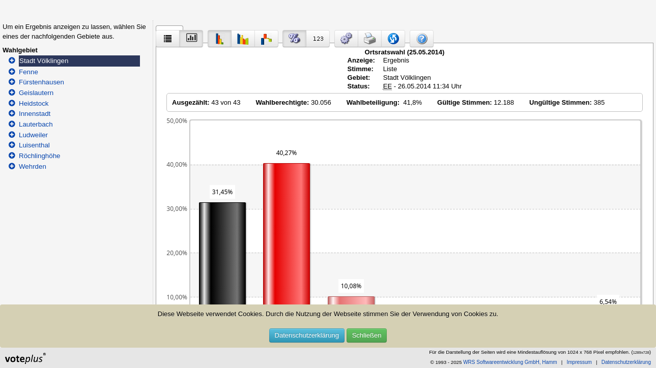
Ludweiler (33, 135)
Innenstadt (34, 113)
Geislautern (36, 93)
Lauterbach (36, 124)
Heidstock (34, 103)
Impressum (578, 362)
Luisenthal (34, 145)
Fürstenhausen (41, 82)
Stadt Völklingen (43, 61)
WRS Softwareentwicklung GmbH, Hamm (510, 362)
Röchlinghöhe (40, 156)
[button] (346, 38)
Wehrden (32, 166)
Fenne (28, 72)
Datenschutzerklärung (307, 335)
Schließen (367, 335)
